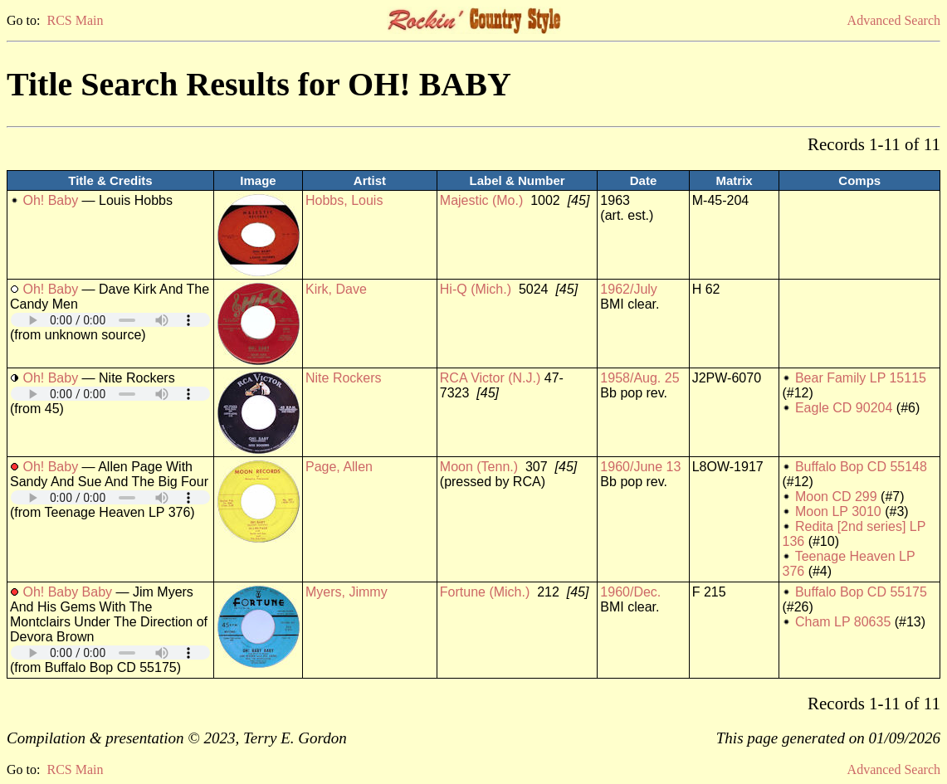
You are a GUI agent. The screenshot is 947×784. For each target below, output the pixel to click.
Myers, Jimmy (346, 592)
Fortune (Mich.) (485, 592)
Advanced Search (893, 20)
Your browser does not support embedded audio (110, 320)
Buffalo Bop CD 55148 (861, 467)
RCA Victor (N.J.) (490, 378)
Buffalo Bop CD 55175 (861, 592)
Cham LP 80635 (843, 622)
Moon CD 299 (836, 496)
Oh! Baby (50, 200)
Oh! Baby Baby (67, 592)
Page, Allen (339, 467)
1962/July (628, 289)
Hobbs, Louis (344, 200)
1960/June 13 (640, 467)
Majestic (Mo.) (481, 200)
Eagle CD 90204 (843, 408)
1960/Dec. (630, 592)
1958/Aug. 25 (639, 378)
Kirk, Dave (336, 289)
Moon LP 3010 (838, 511)
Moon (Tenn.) (479, 467)
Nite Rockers (343, 378)
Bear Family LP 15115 (860, 378)
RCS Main (74, 20)
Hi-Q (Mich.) (475, 289)
